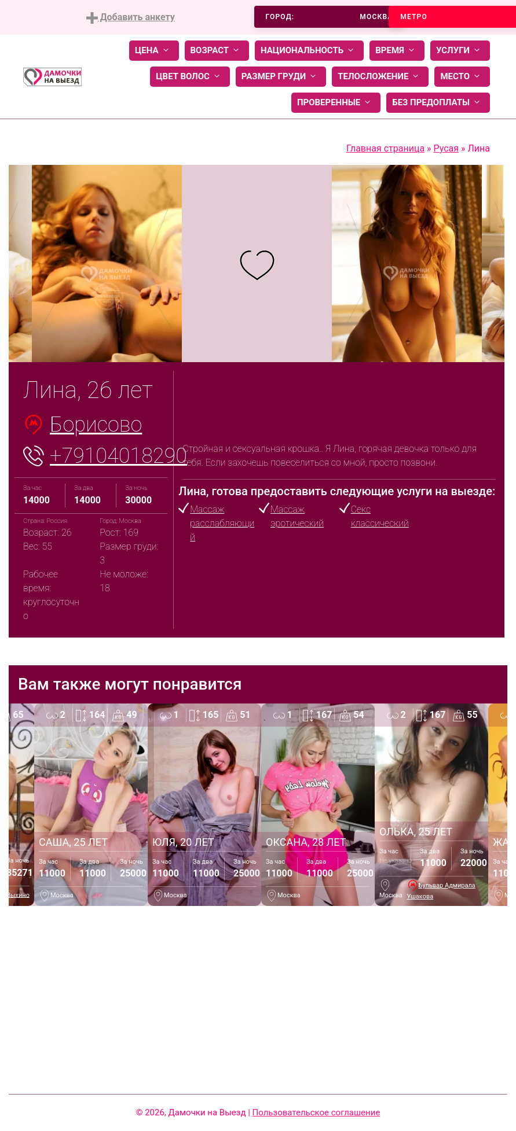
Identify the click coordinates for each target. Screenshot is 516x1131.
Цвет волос (190, 77)
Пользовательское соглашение (316, 1112)
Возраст (217, 50)
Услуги (460, 50)
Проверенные (336, 103)
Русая (446, 148)
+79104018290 (118, 456)
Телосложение (380, 77)
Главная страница (385, 148)
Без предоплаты (438, 103)
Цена (154, 50)
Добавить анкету (130, 18)
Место (462, 77)
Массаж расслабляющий (222, 523)
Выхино (18, 894)
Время (397, 50)
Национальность (309, 50)
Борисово (96, 424)
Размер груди (280, 77)
